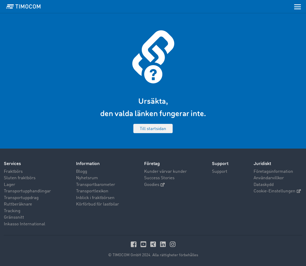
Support (219, 171)
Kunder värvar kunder (165, 171)
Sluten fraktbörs (19, 178)
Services (12, 164)
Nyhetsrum (87, 178)
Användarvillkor (269, 178)
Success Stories (159, 178)
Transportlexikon (92, 191)
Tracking (12, 211)
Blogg (81, 171)
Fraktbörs (13, 171)
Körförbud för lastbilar (97, 204)
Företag (152, 164)
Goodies (154, 185)
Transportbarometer (95, 185)
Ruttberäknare (18, 204)
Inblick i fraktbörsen (95, 198)
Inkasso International (24, 224)
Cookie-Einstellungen (277, 191)
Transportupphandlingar (27, 191)
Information (88, 164)
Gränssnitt (14, 217)
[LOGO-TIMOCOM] (23, 6)
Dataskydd (264, 185)
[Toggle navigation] (297, 6)
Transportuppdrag (21, 198)
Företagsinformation (273, 171)
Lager (9, 185)
